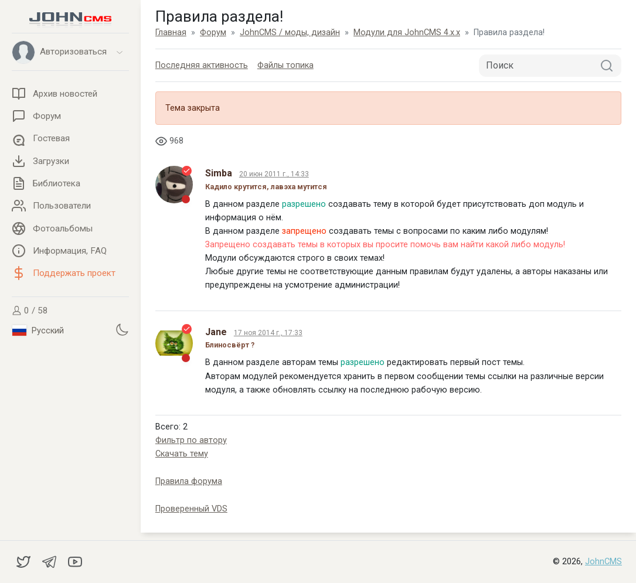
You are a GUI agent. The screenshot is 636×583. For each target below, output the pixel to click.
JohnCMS (603, 562)
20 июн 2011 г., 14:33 (274, 174)
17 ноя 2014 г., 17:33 (268, 333)
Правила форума (188, 481)
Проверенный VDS (191, 509)
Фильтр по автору (191, 440)
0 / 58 (30, 310)
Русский (38, 330)
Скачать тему (181, 454)
